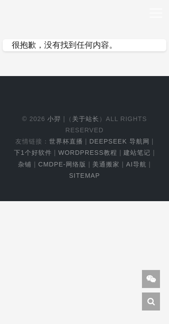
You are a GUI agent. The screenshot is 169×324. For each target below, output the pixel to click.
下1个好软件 (33, 152)
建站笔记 (137, 152)
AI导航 (136, 164)
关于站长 (85, 118)
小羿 (54, 118)
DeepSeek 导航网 (119, 141)
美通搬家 (105, 164)
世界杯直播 (66, 141)
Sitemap (84, 175)
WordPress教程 (87, 152)
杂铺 (25, 164)
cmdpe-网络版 (62, 164)
